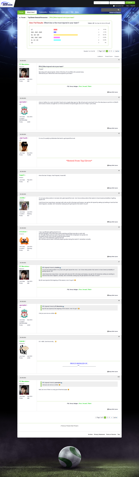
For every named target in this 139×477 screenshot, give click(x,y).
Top (118, 434)
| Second (84, 86)
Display (116, 56)
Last (117, 51)
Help (127, 5)
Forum (21, 12)
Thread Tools (108, 56)
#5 (119, 193)
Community (43, 12)
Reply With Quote (113, 92)
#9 (119, 336)
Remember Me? (119, 6)
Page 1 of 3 (102, 51)
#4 (119, 170)
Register (133, 5)
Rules (77, 12)
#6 (119, 227)
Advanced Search (115, 12)
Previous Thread (65, 426)
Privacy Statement (99, 434)
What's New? (31, 12)
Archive (90, 434)
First (80, 86)
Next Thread (74, 426)
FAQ (72, 12)
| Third (89, 86)
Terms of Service (111, 434)
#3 (119, 133)
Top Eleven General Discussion (37, 17)
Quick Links (64, 12)
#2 (119, 97)
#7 (119, 261)
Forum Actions (53, 12)
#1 (119, 59)
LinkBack (99, 56)
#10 (119, 376)
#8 (119, 300)
